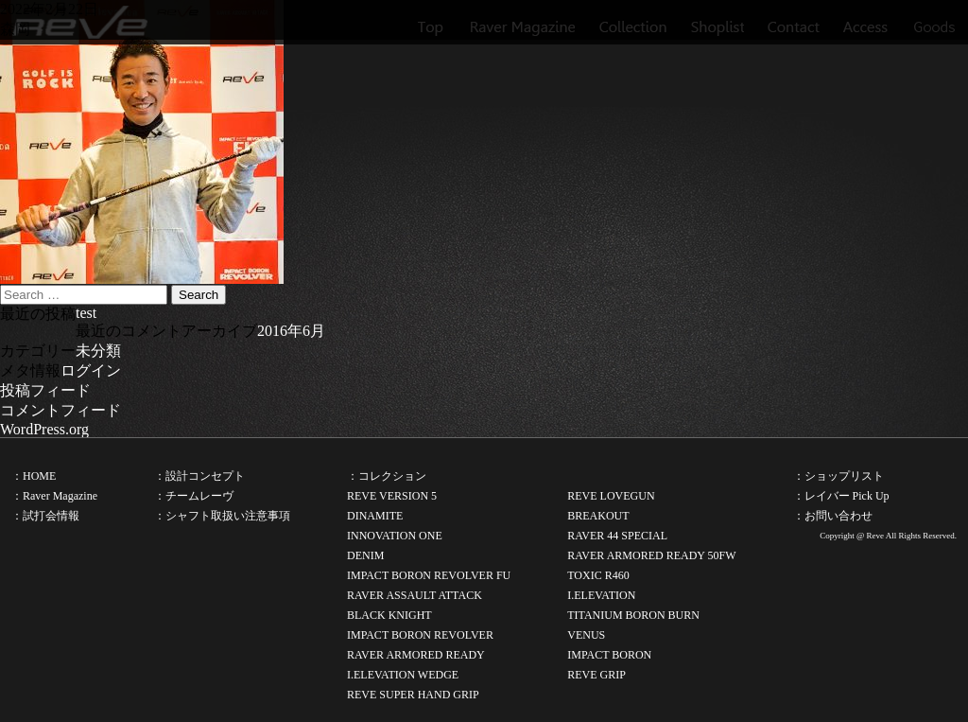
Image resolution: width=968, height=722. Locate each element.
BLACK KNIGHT (389, 615)
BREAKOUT (598, 515)
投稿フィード (45, 390)
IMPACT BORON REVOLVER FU (428, 575)
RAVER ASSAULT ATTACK (414, 595)
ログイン (90, 370)
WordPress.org (44, 429)
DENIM (365, 555)
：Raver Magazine (54, 495)
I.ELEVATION (601, 595)
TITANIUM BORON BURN (633, 615)
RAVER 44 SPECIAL (617, 535)
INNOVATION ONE (394, 535)
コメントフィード (60, 410)
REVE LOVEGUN (610, 495)
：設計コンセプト (199, 476)
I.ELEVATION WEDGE (402, 674)
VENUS (586, 635)
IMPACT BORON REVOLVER (420, 635)
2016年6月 (291, 331)
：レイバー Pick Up (841, 495)
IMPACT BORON (609, 654)
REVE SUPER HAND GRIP (413, 694)
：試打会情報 (45, 515)
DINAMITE (375, 515)
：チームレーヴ (193, 495)
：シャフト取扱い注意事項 (222, 515)
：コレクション (386, 476)
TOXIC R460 (598, 575)
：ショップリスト (838, 476)
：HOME (33, 476)
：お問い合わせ (833, 515)
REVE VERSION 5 (392, 495)
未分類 (98, 351)
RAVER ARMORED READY (416, 654)
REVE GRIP (596, 674)
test (86, 313)
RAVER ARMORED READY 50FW (651, 555)
